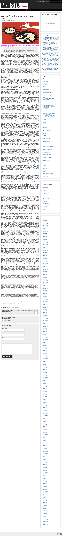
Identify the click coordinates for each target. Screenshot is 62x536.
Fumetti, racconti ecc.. (46, 125)
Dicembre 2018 (45, 359)
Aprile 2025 (45, 239)
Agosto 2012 (45, 480)
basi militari (52, 39)
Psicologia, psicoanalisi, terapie (48, 166)
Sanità (51, 64)
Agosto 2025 (45, 233)
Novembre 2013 (45, 456)
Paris (43, 62)
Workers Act (36, 274)
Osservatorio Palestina (46, 152)
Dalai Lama (46, 44)
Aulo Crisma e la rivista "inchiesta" (48, 98)
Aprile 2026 (45, 220)
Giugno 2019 (45, 350)
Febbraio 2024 (45, 261)
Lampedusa (44, 55)
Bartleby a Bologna (46, 99)
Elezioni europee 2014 (46, 101)
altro (43, 78)
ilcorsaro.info (19, 303)
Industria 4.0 (56, 52)
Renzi (46, 64)
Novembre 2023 (45, 266)
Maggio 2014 (45, 446)
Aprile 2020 (45, 334)
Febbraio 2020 (45, 337)
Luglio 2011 (45, 500)
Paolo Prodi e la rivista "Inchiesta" (48, 108)
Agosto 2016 (45, 404)
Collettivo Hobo (45, 43)
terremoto (46, 68)
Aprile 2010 (45, 516)
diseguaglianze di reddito (27, 187)
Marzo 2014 (45, 450)
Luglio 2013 (45, 462)
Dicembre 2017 (45, 378)
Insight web (45, 201)
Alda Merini (56, 37)
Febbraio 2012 (45, 489)
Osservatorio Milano (46, 151)
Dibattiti (50, 44)
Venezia (43, 70)
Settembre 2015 (45, 421)
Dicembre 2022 (45, 283)
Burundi (57, 41)
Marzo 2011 (45, 507)
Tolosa (54, 68)
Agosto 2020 (45, 328)
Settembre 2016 (45, 402)
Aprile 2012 (45, 486)
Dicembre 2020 (45, 321)
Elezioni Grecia (51, 47)
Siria (48, 65)
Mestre (51, 58)
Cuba (56, 43)
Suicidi (52, 67)
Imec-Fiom (44, 200)
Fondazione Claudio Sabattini (48, 105)
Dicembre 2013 (45, 454)
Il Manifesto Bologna (46, 196)
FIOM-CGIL (45, 190)
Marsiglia (44, 58)
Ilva (50, 52)
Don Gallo (55, 44)
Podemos (53, 62)
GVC (43, 195)
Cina (48, 42)
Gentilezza (44, 49)
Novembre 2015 (45, 418)
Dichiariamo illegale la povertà (48, 92)
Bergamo (57, 39)
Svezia (55, 67)
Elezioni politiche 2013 (46, 103)
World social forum (46, 117)
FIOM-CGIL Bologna (46, 192)
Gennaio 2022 (45, 301)
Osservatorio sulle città (46, 160)
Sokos (44, 209)
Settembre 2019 (45, 345)
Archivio (44, 83)
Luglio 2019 (45, 348)
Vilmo (46, 70)
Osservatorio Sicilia (46, 155)
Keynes (48, 53)
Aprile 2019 (45, 353)
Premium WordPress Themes (16, 534)
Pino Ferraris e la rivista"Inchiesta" (48, 112)
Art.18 (54, 38)
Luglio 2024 (45, 253)
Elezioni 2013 (45, 47)
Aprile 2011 (45, 505)
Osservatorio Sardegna (47, 154)
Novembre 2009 (45, 519)
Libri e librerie (45, 133)
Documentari (45, 94)
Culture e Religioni (46, 89)
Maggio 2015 (45, 427)
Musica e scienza (46, 107)
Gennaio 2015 (45, 434)
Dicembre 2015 (45, 416)
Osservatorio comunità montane (48, 144)
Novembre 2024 (45, 247)
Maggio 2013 (45, 465)
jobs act (45, 53)
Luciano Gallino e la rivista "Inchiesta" (49, 106)
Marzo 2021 (45, 317)
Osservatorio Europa (46, 147)
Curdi (43, 44)
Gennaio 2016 (45, 415)
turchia (51, 69)
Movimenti (44, 136)
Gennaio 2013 (45, 472)
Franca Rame (52, 48)
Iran (42, 53)
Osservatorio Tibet (46, 162)
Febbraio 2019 (45, 356)
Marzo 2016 (45, 412)
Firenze (47, 48)
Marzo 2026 (45, 222)
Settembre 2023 (45, 269)
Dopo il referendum (46, 46)
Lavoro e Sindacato (46, 132)
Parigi (57, 60)
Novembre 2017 (45, 380)
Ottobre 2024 (45, 249)
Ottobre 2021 (45, 306)
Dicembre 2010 (45, 508)
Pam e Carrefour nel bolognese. (30, 179)
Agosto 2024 (45, 252)
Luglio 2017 (45, 386)
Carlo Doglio (44, 42)
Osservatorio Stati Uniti (47, 157)
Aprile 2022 (45, 296)
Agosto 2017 (45, 385)
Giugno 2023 (45, 274)
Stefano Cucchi (45, 67)
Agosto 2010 (45, 513)
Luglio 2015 (45, 424)
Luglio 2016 (45, 405)
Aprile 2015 (45, 429)
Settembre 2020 (45, 326)
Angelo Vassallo (45, 38)
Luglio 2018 (45, 367)
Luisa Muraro (45, 57)
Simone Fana (3, 20)
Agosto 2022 (45, 290)
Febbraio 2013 (45, 470)
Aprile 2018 (45, 372)
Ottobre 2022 (45, 287)
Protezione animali (50, 63)
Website (3, 337)
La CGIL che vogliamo (46, 203)
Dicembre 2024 (45, 245)
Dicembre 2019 (45, 340)
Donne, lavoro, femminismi (47, 95)
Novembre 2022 (45, 285)
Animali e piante (45, 81)
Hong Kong (47, 52)
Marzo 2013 (45, 469)
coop (54, 43)
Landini (48, 55)
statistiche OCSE (7, 196)
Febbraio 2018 (45, 375)
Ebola (52, 46)
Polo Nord (44, 63)
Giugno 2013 (45, 464)
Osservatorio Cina (46, 143)
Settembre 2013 (45, 459)
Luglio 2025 (45, 234)
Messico (47, 58)
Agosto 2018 (45, 366)
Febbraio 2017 (45, 394)
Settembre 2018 (45, 364)
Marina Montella (54, 57)
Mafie (49, 57)
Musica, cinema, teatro (46, 138)
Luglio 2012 (45, 481)
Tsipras (44, 69)
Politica (23, 307)
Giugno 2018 (45, 369)
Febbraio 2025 (45, 242)
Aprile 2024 (45, 258)
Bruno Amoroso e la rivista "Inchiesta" (49, 100)
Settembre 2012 (45, 478)
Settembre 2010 (45, 511)
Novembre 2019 (45, 342)
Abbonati (43, 1)
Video (44, 174)
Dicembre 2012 (45, 473)
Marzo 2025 (45, 241)
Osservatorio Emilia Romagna (48, 146)
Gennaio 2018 (45, 377)
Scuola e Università (46, 170)
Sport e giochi (45, 171)
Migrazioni (44, 135)
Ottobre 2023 (45, 268)
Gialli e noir (45, 127)
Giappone (53, 49)
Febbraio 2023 (45, 280)
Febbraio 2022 (45, 299)
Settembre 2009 (45, 521)
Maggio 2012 (45, 484)
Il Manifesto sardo (46, 198)
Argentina (51, 38)
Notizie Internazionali (46, 204)
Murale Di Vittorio (47, 59)
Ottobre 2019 (45, 344)
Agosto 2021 (45, 309)
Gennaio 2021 (45, 320)
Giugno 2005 (45, 526)
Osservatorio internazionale (47, 149)
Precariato (44, 165)
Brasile (54, 41)
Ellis (55, 47)
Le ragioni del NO (54, 55)
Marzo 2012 (45, 488)
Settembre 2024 (45, 250)
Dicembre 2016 (45, 397)
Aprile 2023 (45, 277)
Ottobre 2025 (45, 230)
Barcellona (47, 39)
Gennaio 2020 (45, 339)
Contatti (47, 1)
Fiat (45, 48)
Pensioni (47, 62)
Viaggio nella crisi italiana (47, 114)
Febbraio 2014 (45, 451)
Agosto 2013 (45, 461)
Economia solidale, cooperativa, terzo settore (14, 307)
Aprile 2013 (45, 467)
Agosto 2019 (45, 347)
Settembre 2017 (45, 383)
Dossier (44, 97)
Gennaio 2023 (45, 282)
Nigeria (55, 59)
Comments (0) (13, 20)
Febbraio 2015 (45, 432)
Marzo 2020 (45, 336)
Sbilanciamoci (45, 206)
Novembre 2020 (45, 323)
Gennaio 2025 (45, 244)
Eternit (57, 47)
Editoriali (44, 122)
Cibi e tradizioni (45, 87)
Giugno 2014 (45, 445)
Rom (49, 64)
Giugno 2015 (45, 426)
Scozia (54, 64)
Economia (44, 119)
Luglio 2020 (45, 329)
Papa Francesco (48, 60)
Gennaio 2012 (45, 491)
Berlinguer (44, 41)
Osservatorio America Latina (47, 141)
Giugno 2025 (45, 236)
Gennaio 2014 (45, 453)
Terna (43, 68)
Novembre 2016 (45, 399)
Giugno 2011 (45, 502)
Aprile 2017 (45, 391)
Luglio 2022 (45, 291)
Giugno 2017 (45, 388)
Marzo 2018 (45, 374)
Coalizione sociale (53, 42)
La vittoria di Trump (50, 54)
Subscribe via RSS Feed (8, 320)
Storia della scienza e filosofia (48, 173)
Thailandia (51, 68)
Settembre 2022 (45, 288)
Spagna (55, 65)
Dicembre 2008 (45, 522)
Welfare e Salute (45, 176)
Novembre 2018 (45, 361)
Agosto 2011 (45, 499)
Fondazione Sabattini (46, 193)
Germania (49, 49)
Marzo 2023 (45, 279)
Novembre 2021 (45, 304)
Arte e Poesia (45, 84)
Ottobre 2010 (45, 510)
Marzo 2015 (45, 431)
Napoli (52, 59)
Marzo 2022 (45, 298)
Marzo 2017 (45, 393)
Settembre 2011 (45, 497)
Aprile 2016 (45, 410)
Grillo (52, 50)
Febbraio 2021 (45, 318)
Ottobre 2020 (45, 325)
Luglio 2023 (45, 272)
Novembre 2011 (45, 494)
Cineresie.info (45, 185)
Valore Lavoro (45, 211)
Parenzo (54, 60)
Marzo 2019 (45, 355)
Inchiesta (2, 534)
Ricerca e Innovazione (46, 168)
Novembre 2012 (45, 475)
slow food (51, 65)
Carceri (44, 86)
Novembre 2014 (45, 437)
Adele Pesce (44, 37)
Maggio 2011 (45, 503)
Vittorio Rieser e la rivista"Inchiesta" (49, 116)
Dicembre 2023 (45, 264)
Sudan (50, 67)
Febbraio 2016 (45, 413)
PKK (50, 62)
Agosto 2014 (45, 442)
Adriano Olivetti (50, 37)
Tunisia (48, 69)
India (53, 52)
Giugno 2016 (45, 407)
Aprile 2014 (45, 448)
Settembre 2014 (45, 440)
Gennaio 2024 (45, 263)
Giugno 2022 (45, 293)
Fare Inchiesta (45, 124)
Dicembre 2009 (45, 518)
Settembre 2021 (45, 307)
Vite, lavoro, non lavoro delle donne (49, 115)
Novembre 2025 (45, 228)
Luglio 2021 (45, 310)
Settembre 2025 (45, 231)
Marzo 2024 (45, 260)
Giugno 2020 (45, 331)
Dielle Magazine (45, 187)
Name (5, 328)
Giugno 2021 (45, 312)
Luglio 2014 (45, 443)
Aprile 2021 (45, 315)
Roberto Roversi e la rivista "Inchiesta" (49, 113)
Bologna (49, 41)
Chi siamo (39, 1)
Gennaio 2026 (45, 225)
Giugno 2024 (45, 255)
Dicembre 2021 (45, 302)
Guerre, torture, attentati (47, 130)
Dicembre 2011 (45, 492)
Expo (43, 48)
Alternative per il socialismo (47, 184)
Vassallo (55, 69)
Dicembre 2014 (45, 435)
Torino (57, 68)
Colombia (51, 43)
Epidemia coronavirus (46, 104)
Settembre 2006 (45, 524)
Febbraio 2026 (45, 223)
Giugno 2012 (45, 483)
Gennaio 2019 (45, 358)
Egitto (54, 46)
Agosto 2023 (45, 271)
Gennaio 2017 (45, 396)
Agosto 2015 (45, 423)
